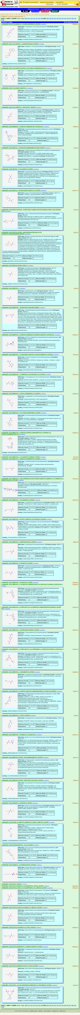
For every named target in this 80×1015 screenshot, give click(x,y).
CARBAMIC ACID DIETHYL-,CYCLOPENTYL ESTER (17, 169)
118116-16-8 (75, 607)
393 (60, 18)
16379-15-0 (75, 169)
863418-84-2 (75, 886)
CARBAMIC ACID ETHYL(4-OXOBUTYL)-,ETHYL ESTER (18, 927)
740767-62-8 (75, 478)
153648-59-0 (75, 672)
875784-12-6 (75, 803)
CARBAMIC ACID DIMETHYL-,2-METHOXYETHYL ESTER (18, 542)
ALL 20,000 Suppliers (46, 9)
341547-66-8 (75, 500)
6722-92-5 (76, 147)
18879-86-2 (75, 68)
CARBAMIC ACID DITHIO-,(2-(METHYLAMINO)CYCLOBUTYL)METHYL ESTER (24, 822)
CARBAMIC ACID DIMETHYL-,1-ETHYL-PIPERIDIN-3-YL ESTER (20, 393)
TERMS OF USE (33, 1011)
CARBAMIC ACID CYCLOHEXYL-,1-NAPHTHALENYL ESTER (19, 44)
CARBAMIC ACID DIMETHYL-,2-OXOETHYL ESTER (16, 563)
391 (55, 18)
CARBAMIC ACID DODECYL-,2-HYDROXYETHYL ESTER (18, 865)
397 (70, 18)
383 (34, 18)
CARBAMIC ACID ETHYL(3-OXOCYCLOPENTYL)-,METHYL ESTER (21, 907)
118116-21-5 (75, 649)
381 (29, 18)
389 (50, 18)
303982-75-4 (75, 966)
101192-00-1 (75, 44)
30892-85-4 (75, 307)
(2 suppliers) (49, 68)
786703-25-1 (75, 630)
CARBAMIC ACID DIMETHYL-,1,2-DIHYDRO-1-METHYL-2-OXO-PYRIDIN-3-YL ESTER (26, 354)
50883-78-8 (75, 542)
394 (62, 18)
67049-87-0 (75, 780)
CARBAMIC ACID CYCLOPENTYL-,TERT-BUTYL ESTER (18, 107)
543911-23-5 (75, 887)
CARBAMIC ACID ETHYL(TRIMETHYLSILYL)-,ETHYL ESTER (19, 966)
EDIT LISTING (47, 1011)
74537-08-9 (75, 457)
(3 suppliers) (43, 24)
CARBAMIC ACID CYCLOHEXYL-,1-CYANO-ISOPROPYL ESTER (20, 24)
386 (42, 18)
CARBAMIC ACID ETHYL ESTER (11, 884)
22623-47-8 (75, 845)
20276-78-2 (75, 354)
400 (2, 20)
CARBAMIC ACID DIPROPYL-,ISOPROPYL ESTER (16, 803)
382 (32, 18)
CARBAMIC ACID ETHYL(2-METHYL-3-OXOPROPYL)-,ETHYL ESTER (22, 886)
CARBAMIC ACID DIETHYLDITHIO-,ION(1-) (14, 265)
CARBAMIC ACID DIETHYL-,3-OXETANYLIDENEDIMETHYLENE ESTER (22, 148)
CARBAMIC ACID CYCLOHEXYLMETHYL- (14, 88)
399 (75, 18)
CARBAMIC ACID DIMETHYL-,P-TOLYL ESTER (15, 715)
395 (65, 18)
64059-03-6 (75, 126)
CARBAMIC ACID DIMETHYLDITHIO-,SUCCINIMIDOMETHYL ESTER (21, 757)
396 (67, 18)
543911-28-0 (75, 907)
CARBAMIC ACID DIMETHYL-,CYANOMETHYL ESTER (17, 672)
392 (57, 18)
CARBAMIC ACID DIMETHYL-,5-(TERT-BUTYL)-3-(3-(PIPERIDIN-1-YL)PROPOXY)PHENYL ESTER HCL (32, 649)
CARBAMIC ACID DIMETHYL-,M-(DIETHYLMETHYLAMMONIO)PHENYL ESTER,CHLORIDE (28, 691)
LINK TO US (62, 1011)
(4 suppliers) (41, 44)
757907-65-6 (75, 374)
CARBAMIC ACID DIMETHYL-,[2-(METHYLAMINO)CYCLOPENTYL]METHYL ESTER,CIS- (27, 334)
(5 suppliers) (46, 126)
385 (39, 18)
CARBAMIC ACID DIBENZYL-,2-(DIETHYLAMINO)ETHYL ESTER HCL (22, 126)
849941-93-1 (75, 946)
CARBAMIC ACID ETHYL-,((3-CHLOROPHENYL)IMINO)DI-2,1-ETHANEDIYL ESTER (26, 985)
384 (37, 18)
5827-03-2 (76, 232)
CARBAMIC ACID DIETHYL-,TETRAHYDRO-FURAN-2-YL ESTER (20, 190)
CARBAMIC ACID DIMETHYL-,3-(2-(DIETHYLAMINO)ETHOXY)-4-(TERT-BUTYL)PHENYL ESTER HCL (31, 584)
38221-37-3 (75, 757)
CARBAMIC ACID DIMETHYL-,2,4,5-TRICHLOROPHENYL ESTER (20, 413)
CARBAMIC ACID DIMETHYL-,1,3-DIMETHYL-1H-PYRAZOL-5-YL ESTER (23, 374)
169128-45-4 (75, 432)
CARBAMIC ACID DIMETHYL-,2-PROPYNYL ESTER (16, 582)
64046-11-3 (75, 691)
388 (47, 18)
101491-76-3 (75, 734)
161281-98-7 (75, 458)
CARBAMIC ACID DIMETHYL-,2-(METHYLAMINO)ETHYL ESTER (20, 459)
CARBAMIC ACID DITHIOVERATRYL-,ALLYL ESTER (17, 845)
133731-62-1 (75, 563)
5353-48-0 (76, 209)
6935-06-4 (76, 412)
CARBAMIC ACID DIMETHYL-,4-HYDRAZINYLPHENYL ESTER (20, 630)
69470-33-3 (75, 864)
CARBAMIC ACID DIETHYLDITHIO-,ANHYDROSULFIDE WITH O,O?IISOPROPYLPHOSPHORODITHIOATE (21, 233)
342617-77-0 (75, 190)
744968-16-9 (75, 393)
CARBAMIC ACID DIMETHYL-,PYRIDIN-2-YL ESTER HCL (18, 734)
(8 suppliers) (38, 107)
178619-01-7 (75, 334)
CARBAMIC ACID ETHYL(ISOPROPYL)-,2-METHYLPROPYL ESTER (21, 946)
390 (52, 18)
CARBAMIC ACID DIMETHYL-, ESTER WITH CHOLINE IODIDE (20, 307)
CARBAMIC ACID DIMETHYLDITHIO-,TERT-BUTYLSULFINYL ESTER (22, 780)
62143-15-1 (75, 985)
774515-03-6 (75, 88)
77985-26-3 (75, 519)
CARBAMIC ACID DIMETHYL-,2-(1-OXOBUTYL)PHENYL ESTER (20, 457)
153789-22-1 (75, 107)
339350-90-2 (75, 24)
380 (27, 18)
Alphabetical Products (33, 9)
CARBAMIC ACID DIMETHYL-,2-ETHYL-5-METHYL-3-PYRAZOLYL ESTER (23, 519)
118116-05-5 (75, 584)
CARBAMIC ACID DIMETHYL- (10, 288)
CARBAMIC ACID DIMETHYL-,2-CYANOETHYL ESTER (17, 500)
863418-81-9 (75, 927)
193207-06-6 (75, 582)
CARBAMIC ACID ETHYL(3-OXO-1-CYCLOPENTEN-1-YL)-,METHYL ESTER (23, 888)
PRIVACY (41, 1011)
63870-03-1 (75, 822)
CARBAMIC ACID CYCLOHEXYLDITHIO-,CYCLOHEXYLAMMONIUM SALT (23, 68)
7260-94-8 (76, 288)
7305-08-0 (76, 715)
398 (73, 18)
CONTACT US (55, 1011)
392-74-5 (76, 265)
